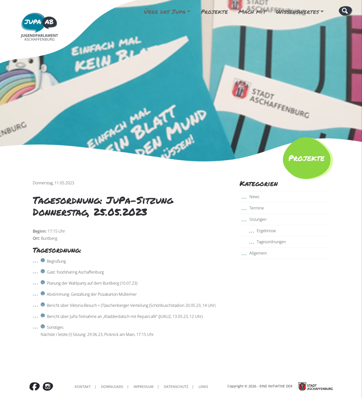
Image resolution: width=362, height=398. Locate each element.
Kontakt (83, 386)
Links (203, 386)
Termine (256, 208)
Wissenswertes (297, 11)
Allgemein (258, 253)
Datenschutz (176, 386)
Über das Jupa (165, 11)
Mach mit (252, 11)
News (254, 196)
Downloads (112, 386)
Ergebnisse (266, 230)
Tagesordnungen (271, 241)
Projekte (214, 11)
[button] (345, 11)
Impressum (144, 386)
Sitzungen (257, 219)
